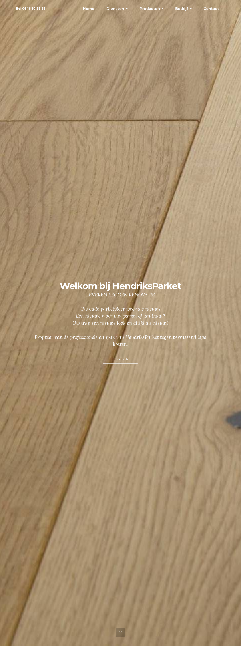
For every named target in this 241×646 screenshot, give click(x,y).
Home (88, 8)
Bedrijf (181, 8)
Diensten (115, 8)
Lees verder (120, 359)
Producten (150, 8)
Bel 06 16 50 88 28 (30, 8)
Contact (211, 8)
